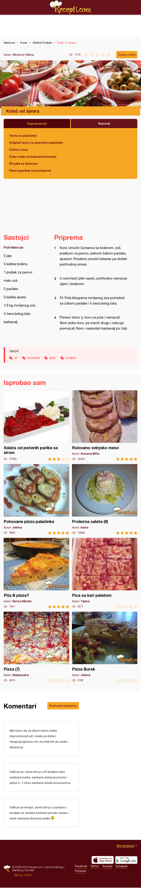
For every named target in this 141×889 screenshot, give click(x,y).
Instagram (122, 867)
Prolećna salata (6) (105, 499)
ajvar (52, 357)
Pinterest (80, 872)
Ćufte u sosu (18, 149)
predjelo (71, 357)
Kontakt (30, 871)
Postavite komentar (63, 705)
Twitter (94, 867)
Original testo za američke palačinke (36, 142)
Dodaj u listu (126, 54)
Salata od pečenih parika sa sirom (36, 425)
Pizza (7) (36, 647)
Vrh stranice (125, 847)
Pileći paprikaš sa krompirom (30, 170)
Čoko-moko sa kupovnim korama (32, 156)
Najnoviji (104, 123)
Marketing (18, 871)
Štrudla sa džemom (23, 163)
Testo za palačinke (23, 135)
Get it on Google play (126, 861)
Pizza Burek (105, 647)
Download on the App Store (103, 861)
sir (15, 357)
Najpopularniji (37, 123)
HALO (28, 876)
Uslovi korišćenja (53, 868)
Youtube (107, 867)
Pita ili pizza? (36, 573)
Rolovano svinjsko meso (105, 425)
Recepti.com (70, 7)
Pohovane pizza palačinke (36, 499)
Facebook (81, 867)
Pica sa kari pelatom (105, 573)
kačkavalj (33, 357)
